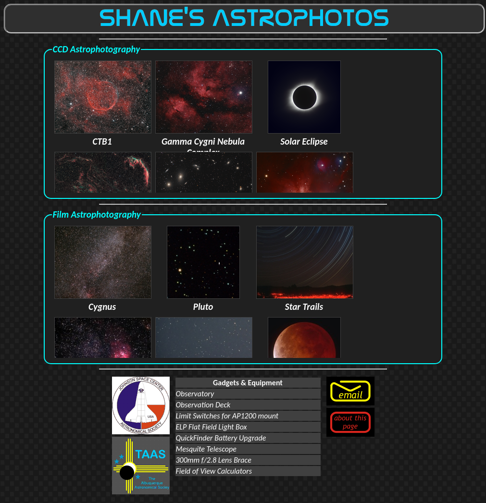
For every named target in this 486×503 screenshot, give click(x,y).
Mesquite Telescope (206, 449)
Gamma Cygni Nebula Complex (203, 141)
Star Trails (304, 301)
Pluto (203, 301)
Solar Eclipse (304, 136)
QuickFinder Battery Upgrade (221, 437)
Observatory (195, 393)
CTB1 (102, 136)
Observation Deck (203, 404)
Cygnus (102, 301)
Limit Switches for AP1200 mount (227, 415)
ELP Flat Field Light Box (211, 426)
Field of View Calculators (214, 471)
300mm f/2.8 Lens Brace (213, 460)
